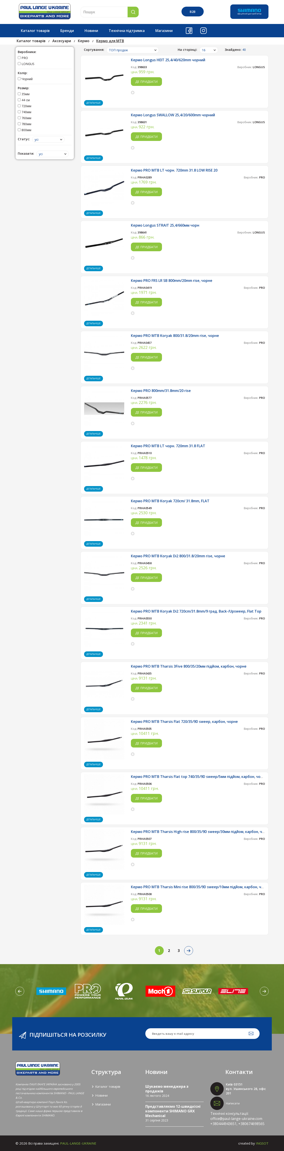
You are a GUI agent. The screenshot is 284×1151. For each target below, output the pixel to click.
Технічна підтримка (127, 30)
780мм (24, 124)
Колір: (23, 73)
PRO (23, 58)
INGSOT (262, 1143)
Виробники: (27, 52)
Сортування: (94, 49)
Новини (91, 30)
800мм (24, 130)
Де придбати (146, 81)
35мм (24, 94)
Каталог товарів (35, 30)
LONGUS (26, 64)
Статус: (24, 139)
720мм (24, 106)
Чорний (25, 79)
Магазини (164, 30)
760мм (24, 118)
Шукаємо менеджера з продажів (166, 1089)
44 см (24, 100)
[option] (51, 991)
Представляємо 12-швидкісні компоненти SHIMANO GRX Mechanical (173, 1111)
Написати (233, 1103)
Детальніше (93, 102)
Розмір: (23, 88)
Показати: (26, 153)
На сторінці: (187, 49)
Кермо (83, 40)
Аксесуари (61, 40)
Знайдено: (235, 49)
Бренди (67, 30)
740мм (24, 112)
